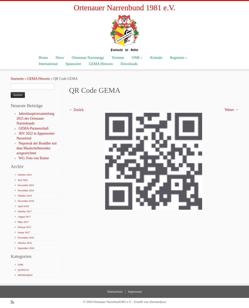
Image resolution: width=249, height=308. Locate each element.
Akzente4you (157, 302)
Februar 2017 (24, 227)
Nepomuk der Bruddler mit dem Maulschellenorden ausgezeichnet (37, 148)
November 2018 (26, 200)
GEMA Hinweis (101, 64)
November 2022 (26, 185)
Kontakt (156, 58)
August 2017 (24, 216)
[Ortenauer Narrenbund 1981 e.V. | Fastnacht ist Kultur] (124, 33)
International (48, 64)
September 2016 (26, 248)
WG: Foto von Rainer (33, 158)
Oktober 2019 (25, 195)
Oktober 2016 (25, 242)
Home (43, 58)
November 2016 (26, 237)
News (60, 58)
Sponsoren (73, 64)
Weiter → (231, 110)
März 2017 (23, 221)
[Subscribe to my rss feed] (14, 302)
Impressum (135, 291)
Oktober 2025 (25, 174)
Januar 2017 (24, 232)
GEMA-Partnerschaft (34, 128)
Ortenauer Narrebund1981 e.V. (112, 302)
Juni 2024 (23, 179)
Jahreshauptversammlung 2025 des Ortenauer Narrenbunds (35, 118)
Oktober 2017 (25, 211)
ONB (137, 58)
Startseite (17, 79)
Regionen (178, 58)
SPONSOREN (25, 275)
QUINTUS (23, 269)
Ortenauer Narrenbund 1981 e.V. (124, 7)
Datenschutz (115, 291)
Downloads (129, 64)
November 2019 (26, 190)
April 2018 (23, 206)
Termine (118, 58)
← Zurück (76, 110)
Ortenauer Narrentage (88, 58)
